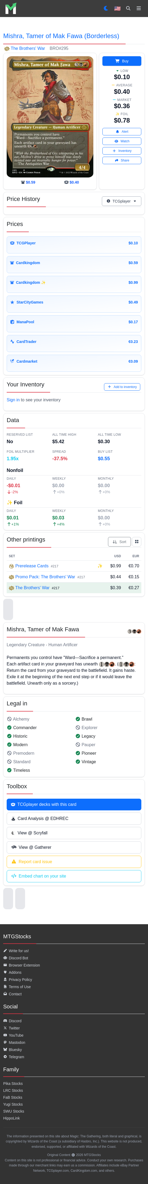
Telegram (13, 1057)
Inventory (121, 151)
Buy (122, 61)
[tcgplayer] (71, 182)
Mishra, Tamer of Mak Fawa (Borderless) (61, 35)
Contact (12, 994)
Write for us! (16, 951)
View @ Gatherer (31, 847)
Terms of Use (17, 987)
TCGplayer (121, 201)
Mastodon (14, 1042)
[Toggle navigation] (139, 8)
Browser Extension (21, 965)
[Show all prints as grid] (137, 542)
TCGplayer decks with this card (43, 804)
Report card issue (31, 862)
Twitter (11, 1028)
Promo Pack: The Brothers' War (45, 577)
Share (122, 160)
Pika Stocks (13, 1083)
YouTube (13, 1035)
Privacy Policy (17, 979)
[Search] (128, 8)
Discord (12, 1021)
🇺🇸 (117, 8)
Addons (12, 972)
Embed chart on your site (38, 876)
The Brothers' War (28, 48)
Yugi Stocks (13, 1104)
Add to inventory (122, 387)
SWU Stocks (13, 1111)
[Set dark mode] (106, 8)
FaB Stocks (12, 1097)
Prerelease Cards (32, 566)
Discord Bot (15, 958)
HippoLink (11, 1118)
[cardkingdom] (28, 182)
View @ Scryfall (29, 833)
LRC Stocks (13, 1090)
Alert (121, 132)
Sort (119, 542)
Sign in (13, 400)
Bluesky (12, 1050)
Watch (122, 141)
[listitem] (10, 8)
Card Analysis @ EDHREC (40, 818)
